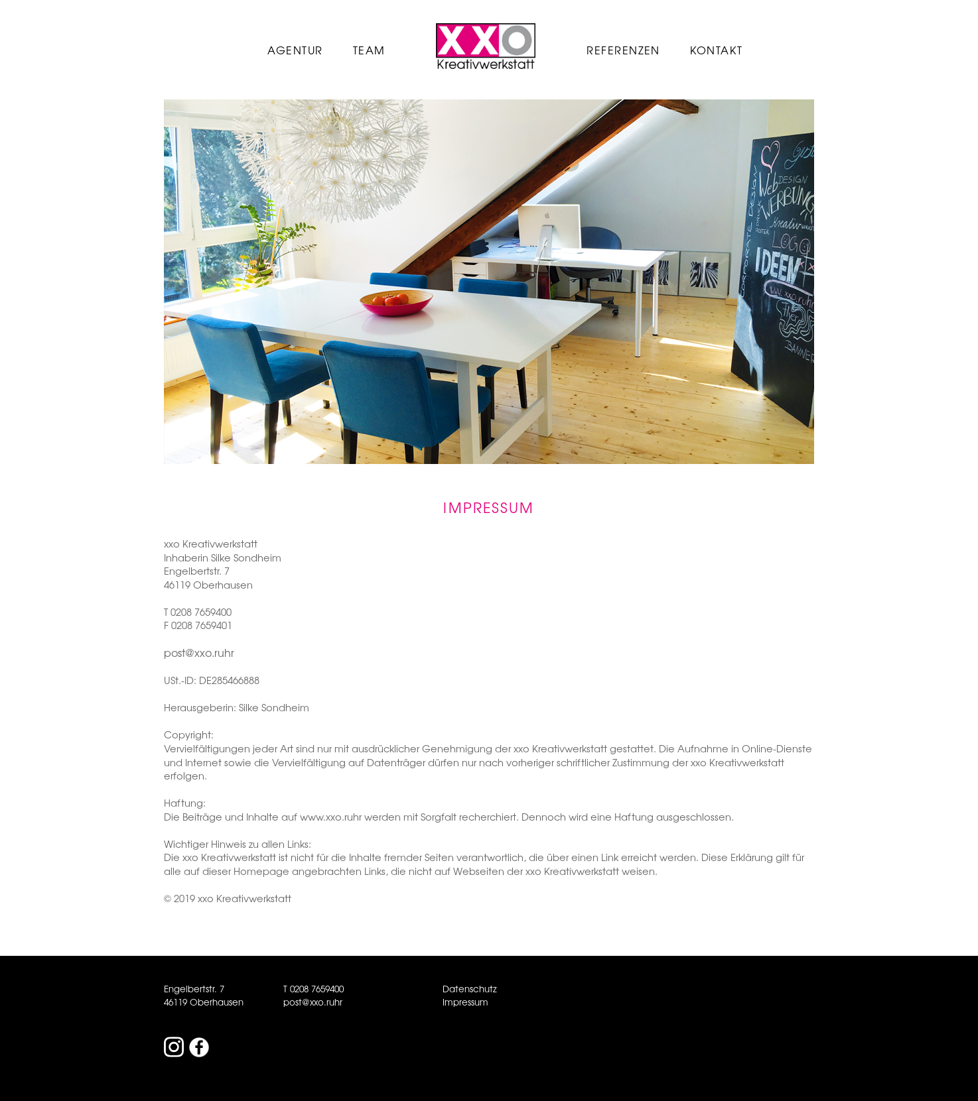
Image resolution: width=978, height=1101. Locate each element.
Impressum (465, 1002)
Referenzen (623, 50)
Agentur (294, 50)
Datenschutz (470, 988)
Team (369, 50)
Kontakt (716, 50)
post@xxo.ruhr (199, 652)
